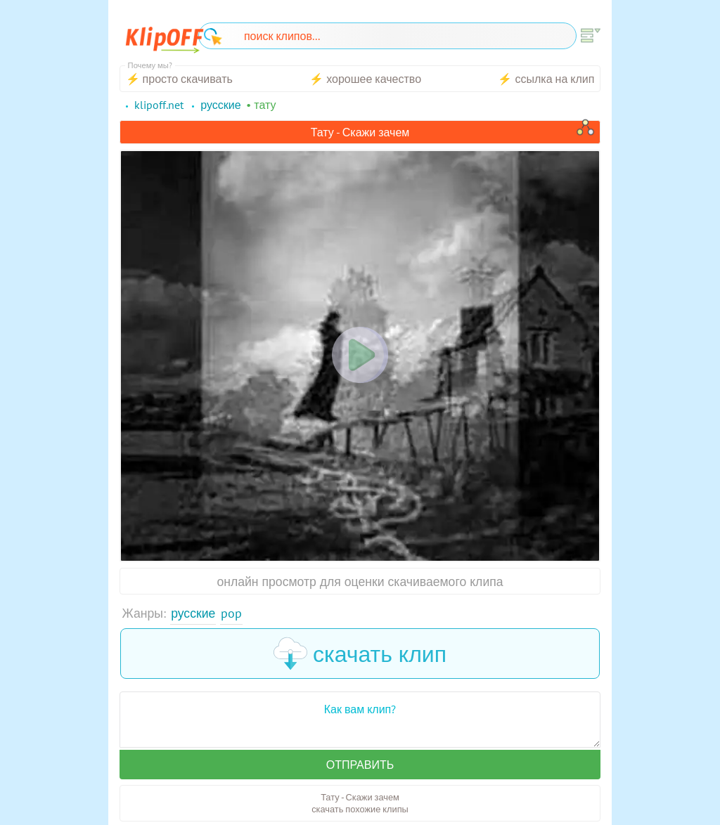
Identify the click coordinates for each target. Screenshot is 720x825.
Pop (231, 613)
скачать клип (360, 653)
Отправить (360, 765)
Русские (193, 613)
